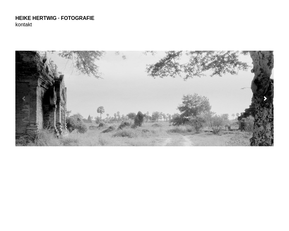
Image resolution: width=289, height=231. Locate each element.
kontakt (23, 24)
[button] (265, 98)
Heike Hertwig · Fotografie (54, 18)
